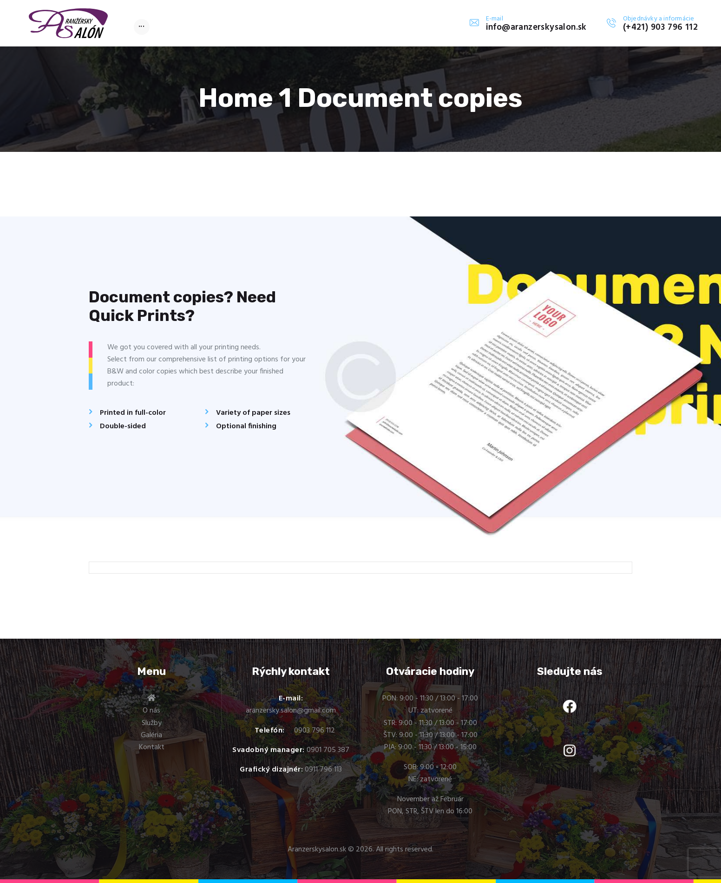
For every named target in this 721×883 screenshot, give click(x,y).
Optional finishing (246, 426)
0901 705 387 (328, 750)
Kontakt (151, 747)
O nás (151, 711)
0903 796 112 (314, 731)
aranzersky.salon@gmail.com (291, 711)
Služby (152, 723)
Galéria (151, 735)
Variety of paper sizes (253, 413)
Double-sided (123, 426)
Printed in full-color (133, 413)
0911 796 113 (323, 770)
